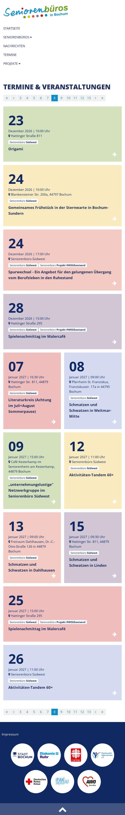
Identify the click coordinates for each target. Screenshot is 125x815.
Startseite (11, 28)
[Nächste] (95, 98)
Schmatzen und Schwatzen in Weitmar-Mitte (90, 410)
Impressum (10, 734)
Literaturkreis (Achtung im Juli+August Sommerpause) (29, 405)
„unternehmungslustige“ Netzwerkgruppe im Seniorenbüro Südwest (30, 490)
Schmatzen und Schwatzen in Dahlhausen (31, 567)
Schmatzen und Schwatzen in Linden (87, 562)
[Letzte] (102, 98)
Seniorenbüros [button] (16, 37)
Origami (15, 148)
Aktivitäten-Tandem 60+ (91, 474)
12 (82, 98)
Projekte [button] (11, 63)
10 (68, 98)
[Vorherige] (13, 98)
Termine (10, 55)
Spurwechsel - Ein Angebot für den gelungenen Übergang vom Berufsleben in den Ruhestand (59, 274)
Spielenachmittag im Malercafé (37, 336)
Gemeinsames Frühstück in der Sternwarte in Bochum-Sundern (58, 210)
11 (75, 98)
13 (89, 98)
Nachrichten (14, 46)
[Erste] (6, 98)
